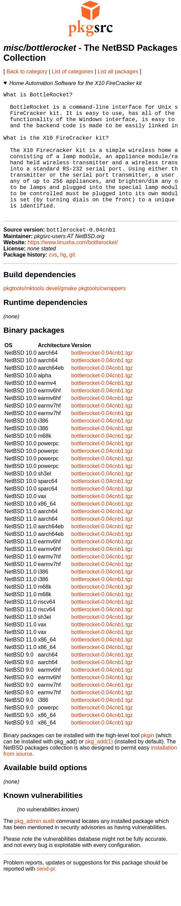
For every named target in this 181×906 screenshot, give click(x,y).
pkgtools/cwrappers (102, 317)
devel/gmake (61, 317)
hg (63, 283)
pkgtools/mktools (23, 317)
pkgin (147, 764)
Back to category (27, 71)
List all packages (118, 71)
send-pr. (47, 897)
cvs (53, 283)
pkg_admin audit (34, 849)
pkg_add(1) (99, 770)
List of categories (72, 71)
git (72, 283)
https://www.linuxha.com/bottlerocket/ (73, 271)
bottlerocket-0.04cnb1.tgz (102, 381)
